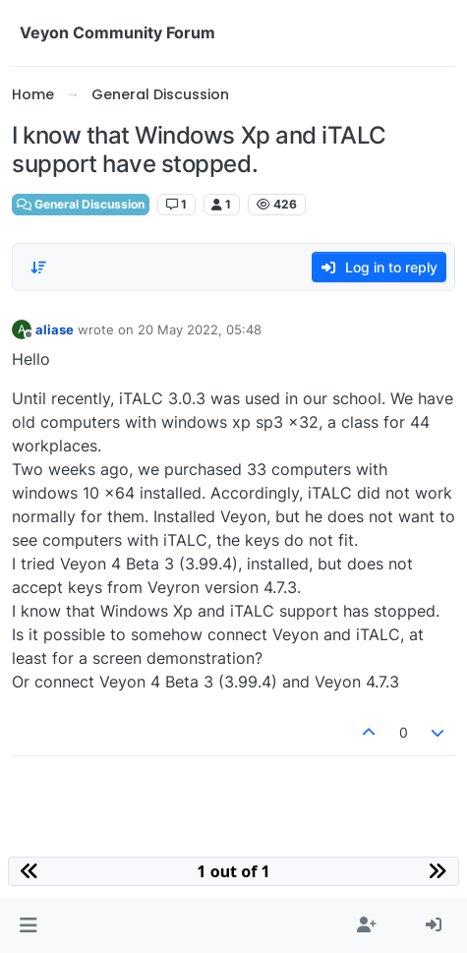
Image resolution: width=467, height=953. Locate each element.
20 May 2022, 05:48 (200, 329)
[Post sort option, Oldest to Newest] (38, 267)
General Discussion (81, 204)
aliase (54, 329)
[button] (28, 925)
